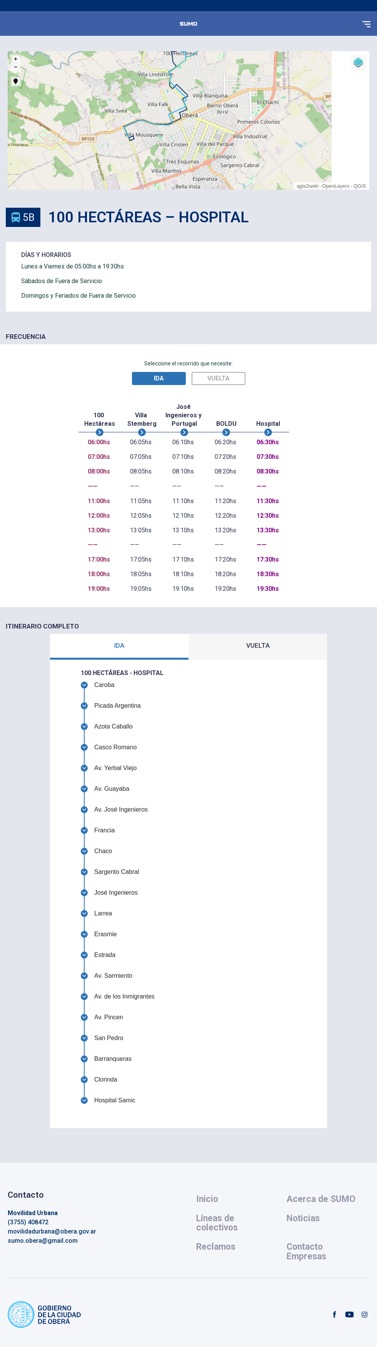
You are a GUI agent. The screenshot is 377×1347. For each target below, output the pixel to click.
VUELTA (258, 645)
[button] (366, 23)
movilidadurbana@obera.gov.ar (52, 1231)
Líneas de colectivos (217, 1223)
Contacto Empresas (306, 1251)
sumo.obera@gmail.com (43, 1240)
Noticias (303, 1218)
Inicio (207, 1199)
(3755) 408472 (28, 1222)
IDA (119, 645)
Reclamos (215, 1247)
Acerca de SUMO (321, 1199)
